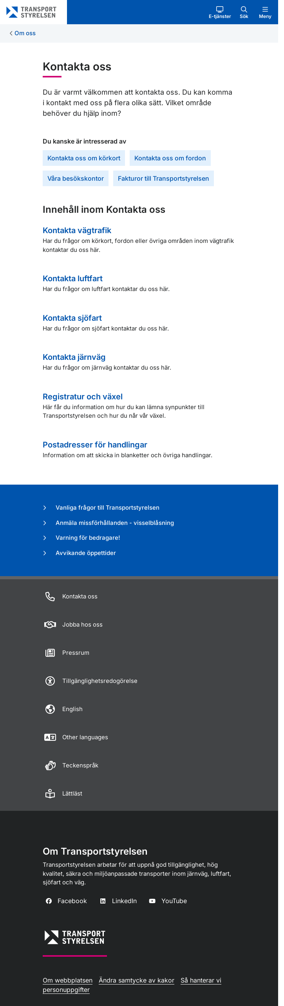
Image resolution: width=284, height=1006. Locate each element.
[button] (220, 12)
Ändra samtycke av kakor (136, 980)
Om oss (25, 33)
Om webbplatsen (67, 980)
